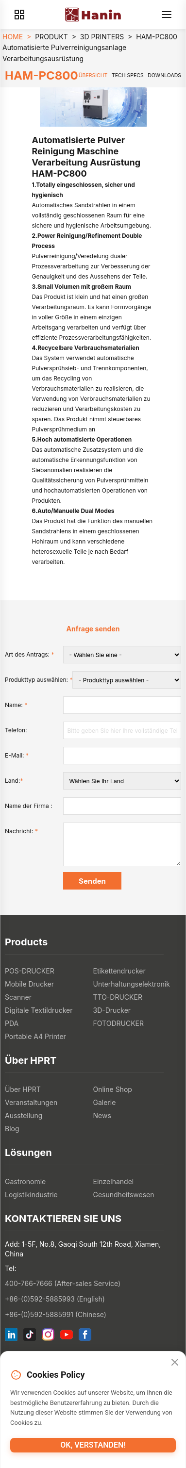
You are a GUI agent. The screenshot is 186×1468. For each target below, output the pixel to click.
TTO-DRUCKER (117, 997)
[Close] (175, 1362)
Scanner (18, 997)
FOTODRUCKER (118, 1023)
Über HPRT (23, 1089)
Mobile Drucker (29, 984)
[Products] (19, 14)
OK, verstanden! (92, 1445)
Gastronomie (25, 1181)
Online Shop (112, 1089)
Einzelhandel (113, 1181)
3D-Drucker (112, 1010)
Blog (12, 1128)
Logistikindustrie (31, 1194)
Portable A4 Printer (35, 1036)
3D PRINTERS (102, 37)
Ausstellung (23, 1115)
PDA (11, 1023)
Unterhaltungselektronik (131, 984)
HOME (12, 37)
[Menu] (166, 14)
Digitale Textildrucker (38, 1010)
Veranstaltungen (31, 1102)
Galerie (104, 1102)
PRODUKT (51, 37)
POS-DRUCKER (29, 971)
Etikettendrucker (119, 971)
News (102, 1115)
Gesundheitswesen (123, 1194)
